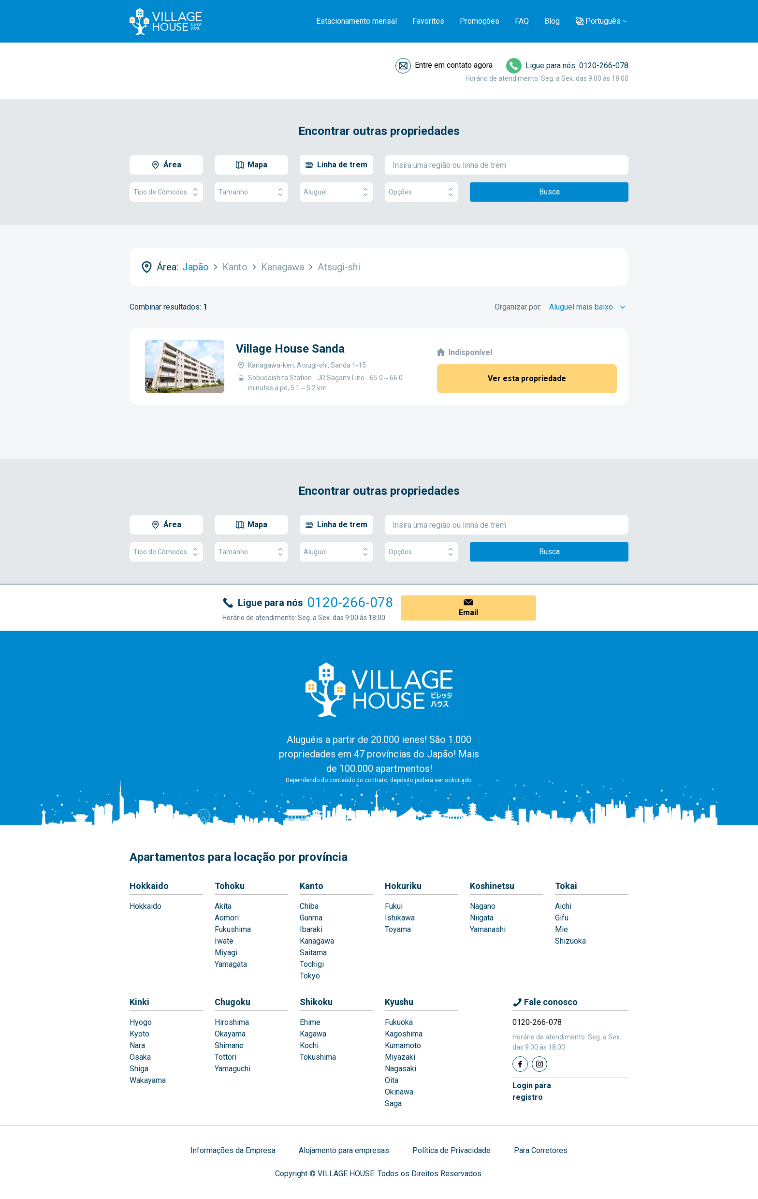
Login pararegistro (531, 1091)
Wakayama (148, 1080)
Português (603, 21)
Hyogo (141, 1022)
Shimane (229, 1045)
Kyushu (399, 1002)
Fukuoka (399, 1022)
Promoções (479, 21)
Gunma (311, 917)
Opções (421, 192)
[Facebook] (520, 1064)
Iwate (224, 941)
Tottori (225, 1057)
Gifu (561, 917)
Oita (391, 1080)
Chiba (309, 906)
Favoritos (428, 21)
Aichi (563, 906)
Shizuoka (570, 941)
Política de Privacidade (451, 1150)
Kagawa (313, 1033)
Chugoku (232, 1002)
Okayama (230, 1033)
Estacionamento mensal (356, 21)
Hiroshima (232, 1022)
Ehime (310, 1022)
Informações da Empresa (233, 1150)
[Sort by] (588, 307)
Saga (393, 1103)
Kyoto (139, 1033)
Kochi (309, 1045)
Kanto (311, 886)
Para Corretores (541, 1150)
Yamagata (231, 964)
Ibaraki (311, 929)
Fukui (394, 906)
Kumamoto (403, 1045)
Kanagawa (317, 941)
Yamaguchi (232, 1068)
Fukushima (233, 929)
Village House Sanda (290, 348)
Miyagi (226, 952)
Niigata (482, 917)
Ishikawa (400, 917)
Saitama (313, 952)
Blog (552, 21)
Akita (223, 906)
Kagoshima (404, 1033)
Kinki (139, 1002)
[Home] (379, 689)
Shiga (139, 1068)
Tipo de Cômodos (166, 192)
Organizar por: (518, 306)
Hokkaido (149, 886)
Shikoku (316, 1002)
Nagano (483, 906)
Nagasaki (400, 1068)
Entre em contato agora (454, 65)
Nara (137, 1045)
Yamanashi (488, 929)
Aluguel (336, 192)
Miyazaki (400, 1057)
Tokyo (310, 975)
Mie (561, 929)
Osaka (140, 1057)
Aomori (227, 917)
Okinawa (399, 1091)
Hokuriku (403, 886)
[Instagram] (539, 1064)
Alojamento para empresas (344, 1150)
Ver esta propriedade (527, 378)
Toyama (398, 929)
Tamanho (251, 192)
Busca (549, 191)
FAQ (522, 21)
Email (468, 612)
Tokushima (318, 1057)
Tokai (566, 886)
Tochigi (312, 964)
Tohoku (230, 886)
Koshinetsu (492, 886)
